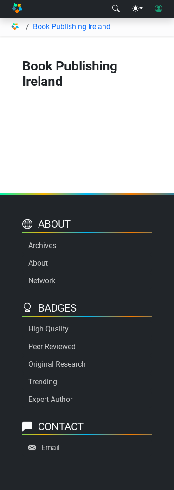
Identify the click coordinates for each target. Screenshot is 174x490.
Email (50, 447)
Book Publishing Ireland (71, 26)
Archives (42, 245)
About (38, 263)
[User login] (158, 9)
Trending (42, 381)
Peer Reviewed (52, 346)
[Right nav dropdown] (96, 9)
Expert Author (50, 399)
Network (41, 280)
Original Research (57, 364)
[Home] (17, 9)
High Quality (48, 329)
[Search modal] (116, 9)
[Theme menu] (137, 9)
